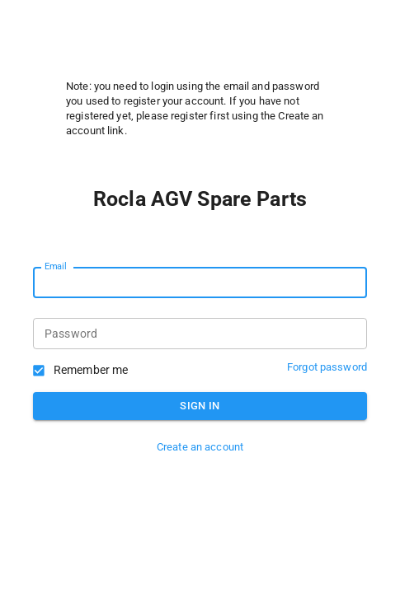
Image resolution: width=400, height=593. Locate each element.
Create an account (200, 447)
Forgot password (327, 367)
